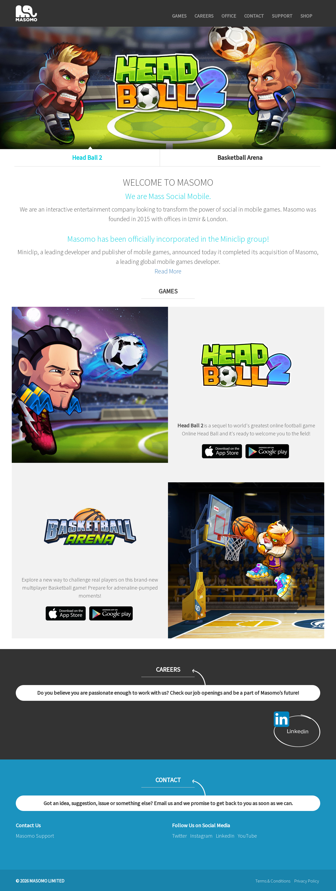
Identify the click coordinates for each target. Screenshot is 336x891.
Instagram (201, 835)
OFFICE (228, 16)
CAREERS (203, 16)
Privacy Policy (306, 881)
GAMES (179, 16)
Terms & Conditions (272, 881)
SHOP (306, 16)
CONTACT (254, 16)
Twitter (179, 835)
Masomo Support (35, 835)
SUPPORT (282, 16)
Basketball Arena (240, 157)
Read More (168, 271)
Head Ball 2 (87, 157)
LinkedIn (225, 835)
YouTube (247, 835)
